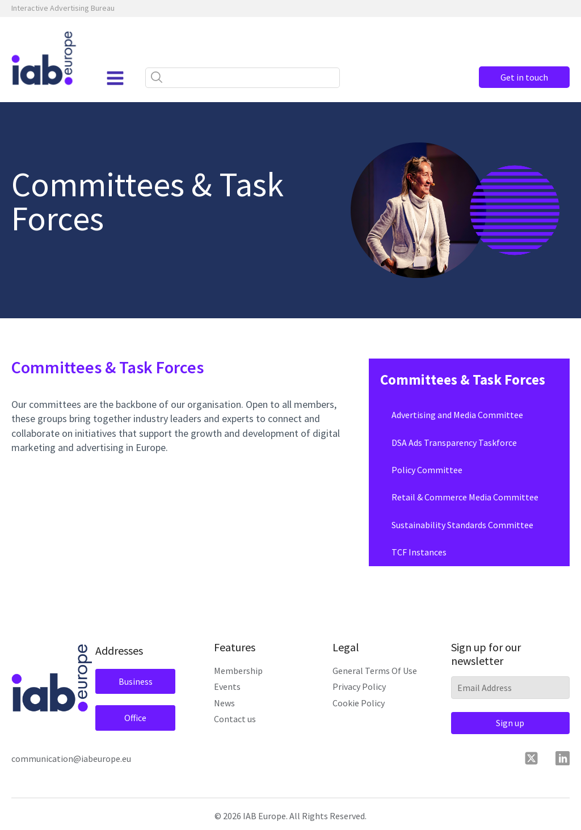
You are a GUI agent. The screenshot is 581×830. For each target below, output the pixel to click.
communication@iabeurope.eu (71, 758)
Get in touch (524, 77)
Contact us (235, 718)
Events (227, 686)
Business (136, 681)
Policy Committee (426, 469)
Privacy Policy (359, 686)
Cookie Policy (358, 703)
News (224, 703)
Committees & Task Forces (462, 379)
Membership (238, 670)
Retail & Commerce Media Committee (464, 497)
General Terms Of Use (374, 670)
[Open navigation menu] (115, 78)
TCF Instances (419, 552)
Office (135, 717)
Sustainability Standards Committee (462, 524)
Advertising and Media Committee (457, 414)
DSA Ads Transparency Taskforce (454, 442)
